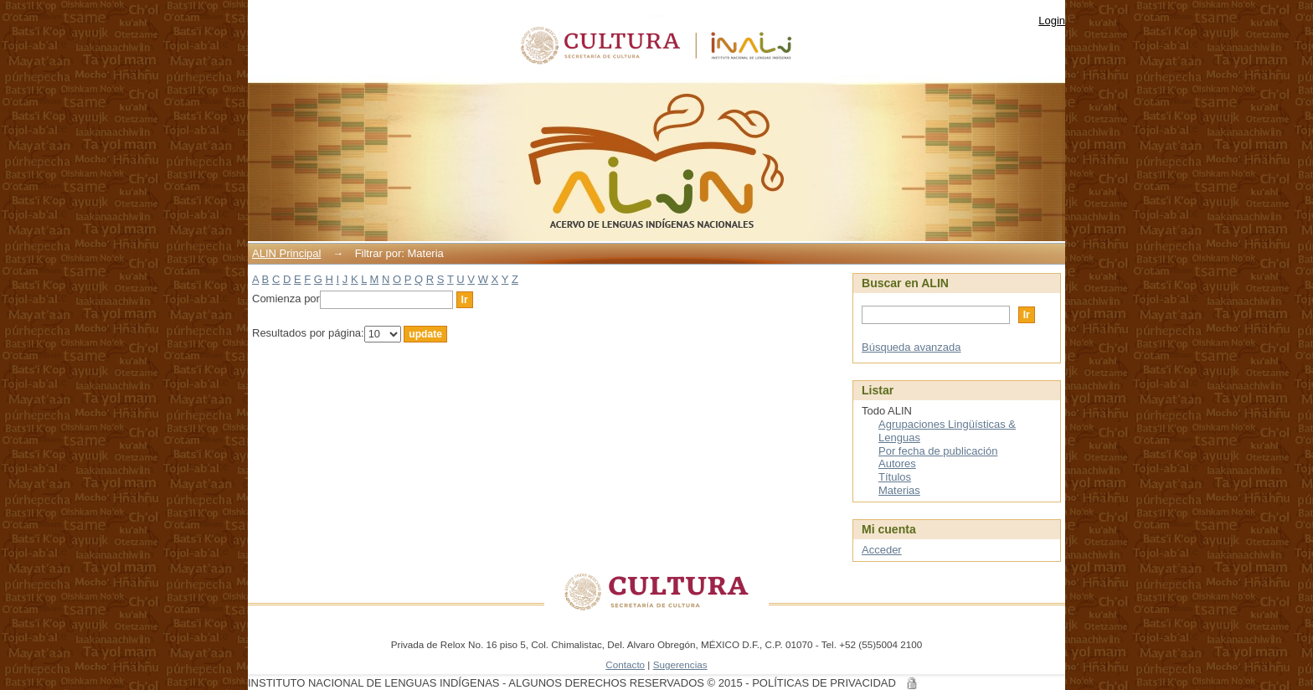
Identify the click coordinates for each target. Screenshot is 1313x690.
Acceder (882, 549)
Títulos (894, 477)
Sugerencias (680, 664)
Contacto (625, 664)
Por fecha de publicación (937, 451)
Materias (899, 490)
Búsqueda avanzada (911, 347)
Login (1051, 20)
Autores (897, 463)
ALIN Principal (286, 253)
